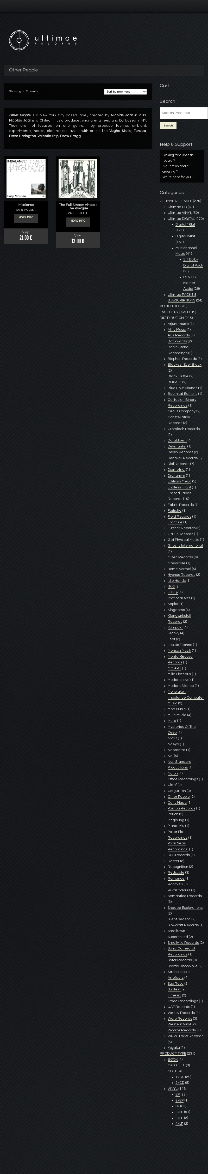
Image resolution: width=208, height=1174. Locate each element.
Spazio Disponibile (183, 966)
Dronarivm (176, 475)
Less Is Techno (180, 645)
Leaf (171, 639)
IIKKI (171, 586)
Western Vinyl (179, 1024)
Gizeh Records (180, 557)
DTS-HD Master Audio (189, 283)
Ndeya (173, 744)
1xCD (179, 1077)
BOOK (173, 1059)
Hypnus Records (181, 575)
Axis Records (179, 335)
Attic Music (177, 329)
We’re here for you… (178, 177)
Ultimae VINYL (180, 213)
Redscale (176, 872)
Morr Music (177, 709)
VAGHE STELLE (78, 213)
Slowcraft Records (183, 925)
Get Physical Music (183, 540)
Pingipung (176, 820)
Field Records (179, 516)
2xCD (179, 1083)
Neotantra (176, 750)
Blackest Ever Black (184, 364)
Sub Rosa (176, 983)
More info (26, 219)
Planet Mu (176, 826)
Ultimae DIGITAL (181, 219)
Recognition (178, 867)
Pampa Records (181, 808)
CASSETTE (176, 1065)
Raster (173, 861)
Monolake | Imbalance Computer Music (186, 697)
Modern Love (179, 680)
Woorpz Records (182, 1030)
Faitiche (174, 510)
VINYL (173, 1089)
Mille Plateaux (179, 674)
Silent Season (179, 919)
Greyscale (176, 563)
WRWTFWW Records (185, 1036)
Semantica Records (185, 896)
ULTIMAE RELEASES (176, 201)
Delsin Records (180, 452)
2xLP (179, 1112)
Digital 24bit (185, 236)
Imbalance (26, 205)
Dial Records (178, 464)
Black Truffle (178, 376)
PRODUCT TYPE (173, 1053)
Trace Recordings (183, 1001)
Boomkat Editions (182, 394)
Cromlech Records (184, 429)
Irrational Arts (179, 598)
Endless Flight (179, 487)
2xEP (179, 1100)
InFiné (173, 592)
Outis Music (177, 802)
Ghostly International (185, 545)
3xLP (179, 1118)
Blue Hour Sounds (182, 388)
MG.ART (174, 668)
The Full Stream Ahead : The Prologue (78, 206)
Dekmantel (177, 446)
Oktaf (172, 785)
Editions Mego (179, 481)
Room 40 (175, 884)
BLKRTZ (174, 382)
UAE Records (179, 1007)
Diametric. (176, 469)
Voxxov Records (181, 1013)
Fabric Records (181, 505)
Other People (179, 796)
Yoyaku (174, 1048)
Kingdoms (176, 610)
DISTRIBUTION (172, 318)
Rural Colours (179, 890)
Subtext (174, 989)
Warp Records (180, 1018)
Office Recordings (183, 779)
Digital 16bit (185, 224)
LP (177, 1106)
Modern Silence (181, 686)
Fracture (175, 522)
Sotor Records (180, 960)
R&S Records (179, 855)
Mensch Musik (179, 650)
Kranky (173, 633)
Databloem (177, 440)
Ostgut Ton (177, 791)
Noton (173, 773)
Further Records (182, 528)
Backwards (177, 341)
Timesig (174, 995)
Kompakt (175, 627)
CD (170, 1071)
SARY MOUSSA (25, 209)
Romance (176, 878)
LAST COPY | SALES (175, 312)
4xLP (179, 1123)
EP (177, 1094)
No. (170, 756)
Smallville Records (183, 943)
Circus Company (182, 411)
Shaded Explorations (185, 908)
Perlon (173, 814)
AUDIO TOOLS (171, 306)
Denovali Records (183, 458)
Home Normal (179, 569)
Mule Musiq (177, 715)
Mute (172, 721)
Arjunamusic (178, 324)
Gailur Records (180, 534)
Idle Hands (177, 581)
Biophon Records (182, 359)
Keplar (173, 604)
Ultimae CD (177, 207)
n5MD (172, 738)
